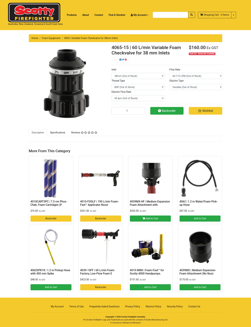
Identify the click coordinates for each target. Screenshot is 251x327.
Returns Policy (153, 306)
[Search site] (191, 15)
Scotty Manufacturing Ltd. (157, 320)
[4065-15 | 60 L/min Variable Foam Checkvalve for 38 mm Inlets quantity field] (128, 111)
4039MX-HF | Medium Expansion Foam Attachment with (150, 203)
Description (38, 132)
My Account (57, 306)
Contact (98, 15)
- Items (214, 14)
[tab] (38, 132)
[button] (139, 15)
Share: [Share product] (120, 59)
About (85, 15)
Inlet (114, 69)
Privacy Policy (132, 306)
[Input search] (170, 15)
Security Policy (175, 306)
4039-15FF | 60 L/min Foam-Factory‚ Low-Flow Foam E (97, 272)
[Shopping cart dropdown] (233, 15)
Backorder (167, 111)
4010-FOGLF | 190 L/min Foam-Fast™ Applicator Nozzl (99, 203)
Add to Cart (150, 218)
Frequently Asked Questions (104, 306)
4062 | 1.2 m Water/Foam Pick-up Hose (199, 203)
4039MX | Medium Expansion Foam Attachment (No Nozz (197, 272)
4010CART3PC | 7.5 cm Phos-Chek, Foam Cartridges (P (49, 203)
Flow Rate (174, 69)
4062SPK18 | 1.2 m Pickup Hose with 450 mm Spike (50, 272)
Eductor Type (176, 80)
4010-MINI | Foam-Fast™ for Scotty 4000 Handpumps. (147, 272)
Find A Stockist (117, 15)
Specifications (57, 132)
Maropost (136, 323)
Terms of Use (76, 306)
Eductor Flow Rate (121, 91)
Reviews (84, 132)
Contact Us (194, 306)
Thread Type (118, 80)
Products (72, 15)
